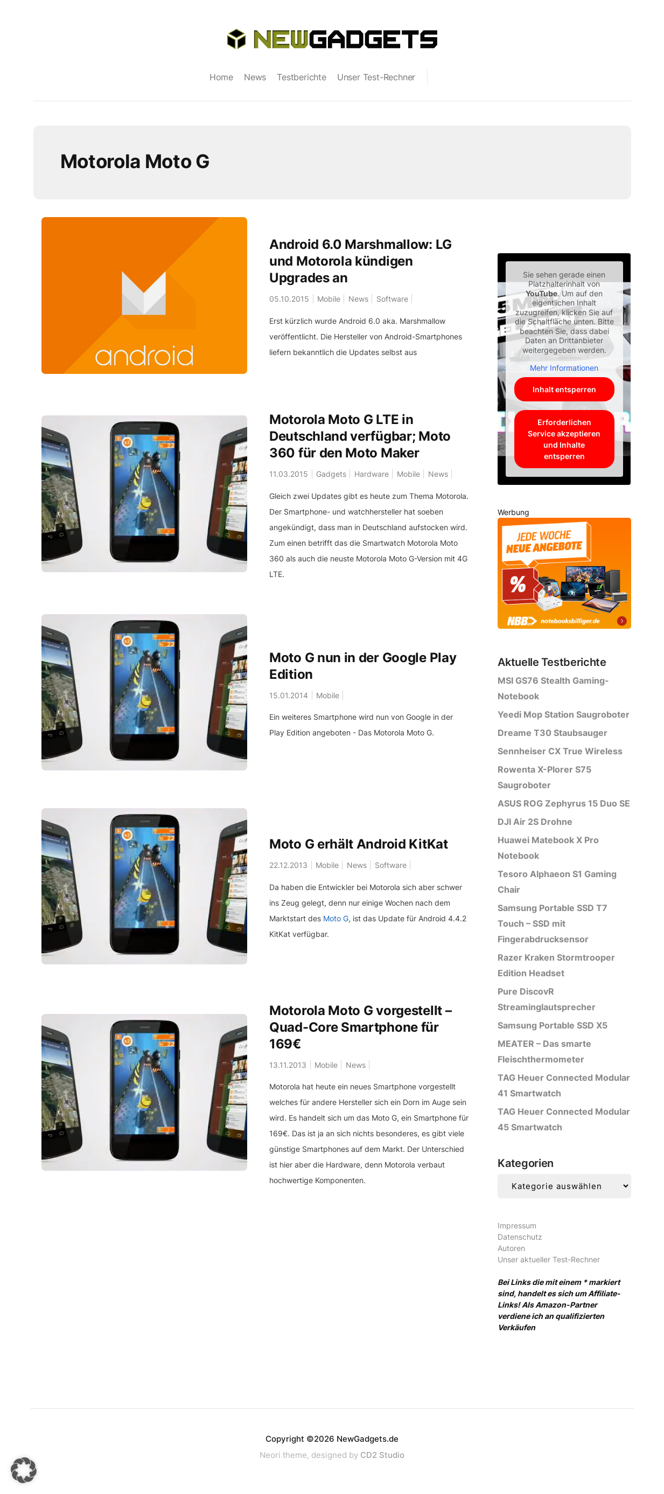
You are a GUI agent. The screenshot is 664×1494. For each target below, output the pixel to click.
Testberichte (301, 77)
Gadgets (333, 474)
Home (221, 77)
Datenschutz (520, 1236)
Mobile (331, 299)
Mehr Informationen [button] (564, 367)
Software (398, 299)
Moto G (335, 918)
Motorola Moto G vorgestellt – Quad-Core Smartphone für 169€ (360, 1027)
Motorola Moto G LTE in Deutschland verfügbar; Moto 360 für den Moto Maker (360, 436)
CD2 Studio (382, 1455)
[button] (23, 1470)
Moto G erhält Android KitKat (358, 844)
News (255, 77)
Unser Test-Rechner (376, 77)
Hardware (375, 474)
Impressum (517, 1225)
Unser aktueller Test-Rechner (549, 1259)
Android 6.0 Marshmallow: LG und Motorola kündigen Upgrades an (360, 261)
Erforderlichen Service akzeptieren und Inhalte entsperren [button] (564, 439)
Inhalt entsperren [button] (564, 389)
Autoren (511, 1248)
